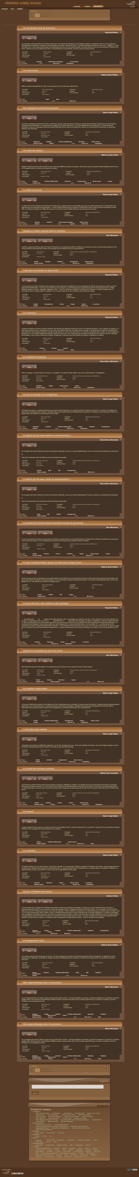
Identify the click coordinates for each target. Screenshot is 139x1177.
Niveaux (36, 1131)
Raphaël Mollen (111, 32)
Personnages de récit (81, 1156)
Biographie (67, 933)
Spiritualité (39, 1145)
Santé (47, 99)
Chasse (87, 1148)
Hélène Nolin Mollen (109, 75)
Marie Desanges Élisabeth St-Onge (47, 1120)
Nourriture (68, 181)
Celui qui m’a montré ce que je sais (38, 270)
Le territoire (96, 304)
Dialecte (36, 1134)
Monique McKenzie (67, 1121)
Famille (58, 514)
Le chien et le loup (30, 190)
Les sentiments (78, 1151)
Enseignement (82, 181)
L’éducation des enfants (33, 729)
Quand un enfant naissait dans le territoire (42, 231)
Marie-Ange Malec (110, 112)
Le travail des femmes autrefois (37, 768)
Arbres (64, 1148)
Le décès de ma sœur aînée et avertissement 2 (45, 479)
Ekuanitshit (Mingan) (42, 1128)
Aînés (57, 99)
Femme (58, 553)
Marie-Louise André (110, 155)
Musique (88, 1151)
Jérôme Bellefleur (53, 1115)
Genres (36, 1138)
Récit (72, 349)
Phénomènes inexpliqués (68, 1153)
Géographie (79, 1145)
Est (51, 1136)
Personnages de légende (66, 222)
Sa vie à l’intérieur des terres (35, 891)
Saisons (58, 1155)
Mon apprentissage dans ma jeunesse (40, 982)
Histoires (98, 6)
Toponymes (84, 1155)
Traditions (60, 261)
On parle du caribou (31, 150)
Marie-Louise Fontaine (72, 1116)
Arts (71, 1145)
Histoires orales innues (23, 3)
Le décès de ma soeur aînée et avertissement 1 (45, 435)
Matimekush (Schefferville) (79, 1126)
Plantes (81, 1153)
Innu (12, 9)
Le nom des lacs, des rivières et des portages (44, 603)
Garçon (70, 1150)
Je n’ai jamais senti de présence (37, 28)
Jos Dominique (79, 1113)
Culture (62, 304)
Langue (110, 181)
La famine (49, 1151)
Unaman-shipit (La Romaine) (81, 1128)
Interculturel (40, 1151)
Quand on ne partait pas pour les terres (41, 650)
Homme (88, 1150)
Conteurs (36, 1111)
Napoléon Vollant (87, 1116)
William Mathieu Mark (68, 1115)
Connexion (133, 7)
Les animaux (27, 313)
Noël (37, 1153)
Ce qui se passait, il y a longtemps (38, 394)
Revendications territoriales (45, 1155)
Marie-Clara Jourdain (109, 773)
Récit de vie (56, 63)
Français (5, 9)
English (20, 9)
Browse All (102, 1106)
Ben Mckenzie (112, 235)
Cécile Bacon (68, 1113)
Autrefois (39, 61)
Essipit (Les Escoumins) (43, 1125)
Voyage (73, 304)
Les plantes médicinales (33, 688)
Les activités (27, 850)
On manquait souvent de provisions (39, 108)
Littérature (39, 1142)
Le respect (26, 811)
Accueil (77, 6)
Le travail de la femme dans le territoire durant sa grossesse (51, 523)
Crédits (87, 6)
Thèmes (36, 1147)
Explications (70, 63)
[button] (29, 39)
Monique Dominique (80, 1118)
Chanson (48, 1142)
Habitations (79, 1150)
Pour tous (61, 1133)
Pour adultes (51, 1133)
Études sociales (38, 143)
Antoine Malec (40, 1121)
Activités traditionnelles (65, 141)
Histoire (51, 143)
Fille (59, 470)
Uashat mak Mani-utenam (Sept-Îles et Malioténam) (52, 1126)
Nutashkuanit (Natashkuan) (60, 1128)
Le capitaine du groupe (32, 357)
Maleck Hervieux (53, 1121)
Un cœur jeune (28, 70)
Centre (44, 1136)
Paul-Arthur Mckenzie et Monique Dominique (75, 1120)
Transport (39, 1156)
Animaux (42, 348)
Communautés (38, 1123)
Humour (96, 1150)
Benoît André (67, 1118)
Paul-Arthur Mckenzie (109, 361)
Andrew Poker (112, 896)
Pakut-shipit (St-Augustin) (44, 1129)
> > (49, 15)
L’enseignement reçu (31, 940)
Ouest (38, 1136)
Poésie (95, 1140)
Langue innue (36, 183)
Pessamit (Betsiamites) (61, 1125)
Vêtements (68, 1156)
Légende (72, 223)
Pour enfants (40, 1133)
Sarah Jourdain (41, 1116)
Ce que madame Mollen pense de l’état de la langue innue (50, 562)
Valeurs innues (96, 181)
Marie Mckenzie (111, 987)
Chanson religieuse (84, 1140)
